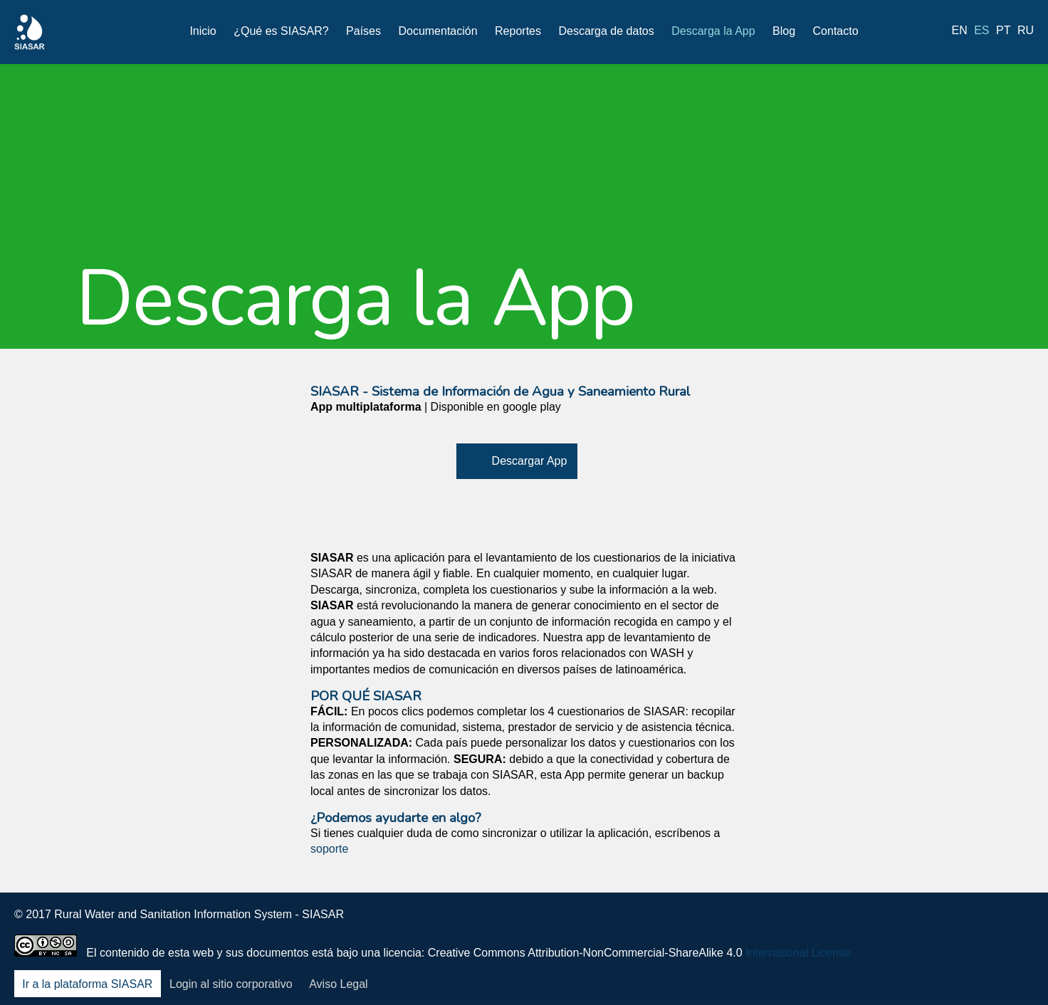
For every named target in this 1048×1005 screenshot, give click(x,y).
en (960, 30)
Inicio (202, 31)
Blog (783, 31)
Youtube (982, 924)
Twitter (908, 924)
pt (1003, 30)
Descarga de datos (606, 31)
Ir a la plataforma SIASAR (87, 984)
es (981, 30)
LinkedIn (945, 924)
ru (1025, 30)
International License (798, 953)
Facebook (870, 924)
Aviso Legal (338, 984)
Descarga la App (713, 31)
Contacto (836, 31)
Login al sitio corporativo (231, 984)
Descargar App (529, 461)
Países (363, 31)
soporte (329, 849)
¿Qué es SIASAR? (281, 31)
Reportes (518, 31)
